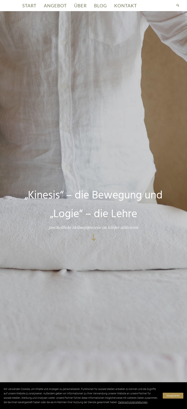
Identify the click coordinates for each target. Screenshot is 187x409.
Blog (100, 5)
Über (80, 5)
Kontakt (125, 5)
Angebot (55, 5)
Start (29, 5)
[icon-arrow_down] (93, 238)
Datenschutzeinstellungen (133, 402)
